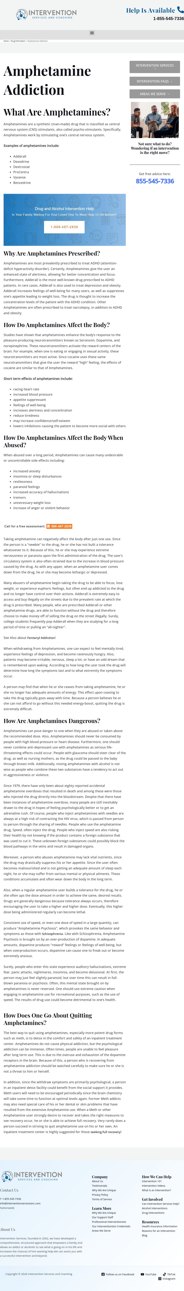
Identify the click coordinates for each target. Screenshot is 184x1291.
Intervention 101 (152, 1181)
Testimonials (100, 1185)
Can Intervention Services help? (161, 1203)
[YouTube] (148, 1273)
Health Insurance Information (160, 1225)
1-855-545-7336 (168, 18)
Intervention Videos (154, 1185)
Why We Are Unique (104, 1189)
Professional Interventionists (110, 1220)
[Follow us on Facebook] (117, 1273)
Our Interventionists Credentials (112, 1224)
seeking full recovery (106, 1131)
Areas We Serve (101, 1229)
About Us (98, 1181)
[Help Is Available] (180, 9)
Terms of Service (102, 1198)
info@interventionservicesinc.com (21, 1203)
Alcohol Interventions (155, 1207)
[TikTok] (169, 1273)
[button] (92, 33)
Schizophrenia (53, 933)
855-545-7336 (155, 181)
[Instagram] (166, 1278)
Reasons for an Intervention (159, 1229)
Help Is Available (147, 9)
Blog (145, 1233)
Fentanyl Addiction (41, 637)
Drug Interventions (153, 1211)
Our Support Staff (103, 1216)
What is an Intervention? (157, 1189)
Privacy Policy (100, 1194)
